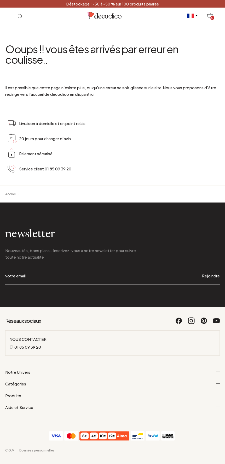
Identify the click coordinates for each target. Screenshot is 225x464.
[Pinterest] (204, 323)
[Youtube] (216, 323)
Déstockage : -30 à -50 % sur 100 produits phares (112, 3)
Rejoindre (211, 275)
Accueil (11, 194)
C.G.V (9, 450)
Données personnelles (37, 450)
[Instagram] (191, 323)
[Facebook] (179, 323)
